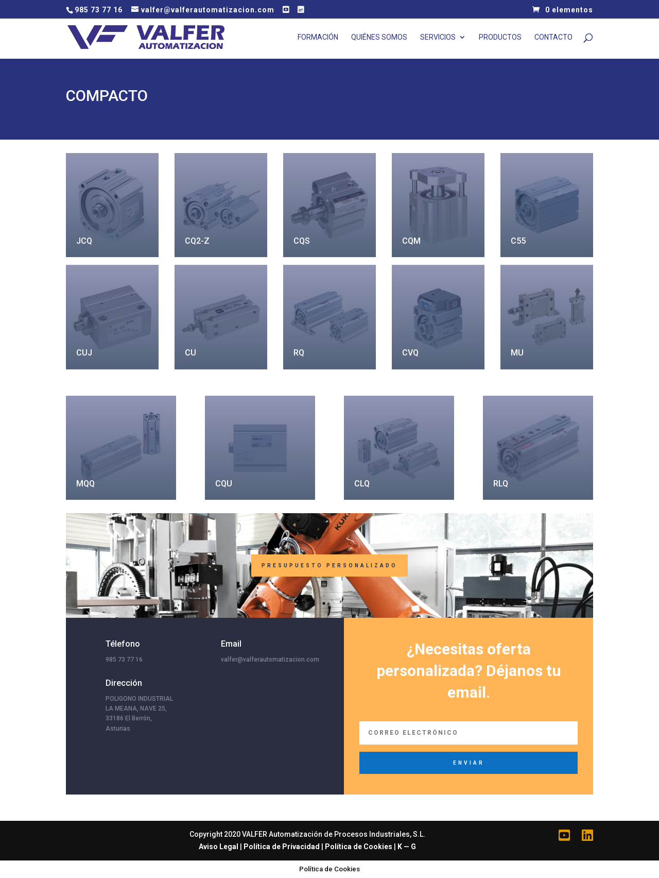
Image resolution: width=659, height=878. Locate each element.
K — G (406, 846)
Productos (500, 37)
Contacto (553, 37)
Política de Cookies (358, 846)
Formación (318, 37)
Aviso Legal (218, 846)
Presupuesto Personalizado (329, 565)
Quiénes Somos (379, 37)
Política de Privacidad (282, 846)
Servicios (438, 37)
